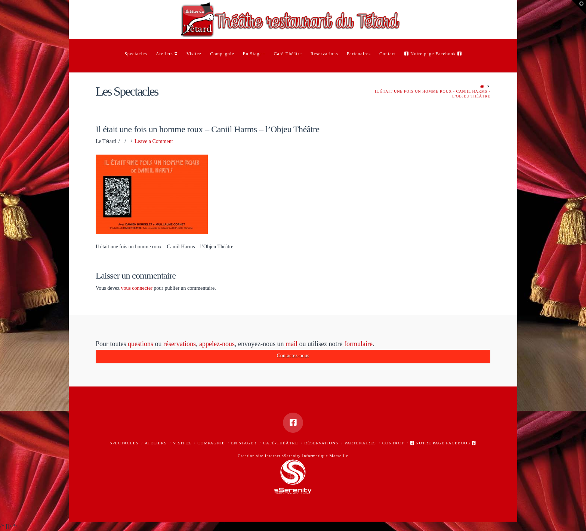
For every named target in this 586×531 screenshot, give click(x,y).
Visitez (182, 443)
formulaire (358, 345)
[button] (579, 7)
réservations (179, 345)
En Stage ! (243, 443)
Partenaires (360, 443)
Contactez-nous (293, 357)
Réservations (321, 443)
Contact (393, 443)
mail (291, 345)
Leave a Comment (154, 141)
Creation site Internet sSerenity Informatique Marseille (293, 455)
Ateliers (156, 443)
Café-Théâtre (280, 443)
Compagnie (211, 443)
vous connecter (136, 288)
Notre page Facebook (443, 443)
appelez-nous (217, 345)
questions (140, 345)
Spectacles (124, 443)
